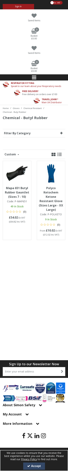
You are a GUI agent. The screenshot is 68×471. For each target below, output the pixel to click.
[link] (23, 436)
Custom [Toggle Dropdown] (11, 154)
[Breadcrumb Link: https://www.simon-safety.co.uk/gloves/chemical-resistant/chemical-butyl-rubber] (14, 112)
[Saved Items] (34, 17)
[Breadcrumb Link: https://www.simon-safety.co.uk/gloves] (16, 108)
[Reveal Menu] (34, 77)
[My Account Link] (18, 6)
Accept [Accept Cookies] (34, 466)
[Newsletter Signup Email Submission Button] (62, 371)
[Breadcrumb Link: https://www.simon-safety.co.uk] (6, 108)
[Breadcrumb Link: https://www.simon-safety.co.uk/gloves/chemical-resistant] (32, 108)
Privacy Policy (29, 459)
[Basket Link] (34, 34)
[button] (17, 211)
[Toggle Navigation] (34, 77)
